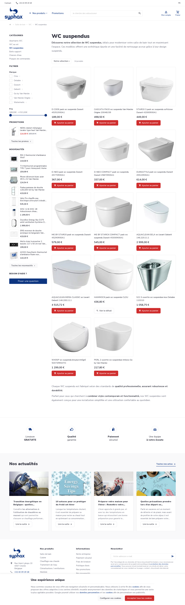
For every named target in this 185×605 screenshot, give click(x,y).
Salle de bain (20, 25)
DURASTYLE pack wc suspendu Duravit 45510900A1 (154, 173)
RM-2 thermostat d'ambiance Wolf (33, 156)
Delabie (18, 80)
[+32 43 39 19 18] (23, 3)
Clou (17, 76)
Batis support (15, 51)
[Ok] (173, 556)
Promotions (16, 122)
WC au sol (13, 44)
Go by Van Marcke (23, 93)
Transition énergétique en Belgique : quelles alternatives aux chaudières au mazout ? (28, 503)
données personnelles (90, 592)
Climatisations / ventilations (52, 568)
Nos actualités (23, 464)
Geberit (18, 89)
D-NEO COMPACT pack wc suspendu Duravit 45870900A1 (111, 173)
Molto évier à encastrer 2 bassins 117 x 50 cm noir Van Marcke (32, 243)
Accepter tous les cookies (139, 598)
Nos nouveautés (83, 573)
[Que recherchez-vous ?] (106, 13)
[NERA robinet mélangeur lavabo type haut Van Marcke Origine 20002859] (13, 131)
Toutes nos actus (164, 464)
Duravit (18, 85)
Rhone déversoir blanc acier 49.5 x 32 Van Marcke (32, 177)
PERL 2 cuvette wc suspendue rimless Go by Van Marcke (113, 361)
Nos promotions (83, 569)
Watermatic (20, 102)
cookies (135, 586)
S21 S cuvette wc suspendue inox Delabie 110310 (155, 299)
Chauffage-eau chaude (49, 561)
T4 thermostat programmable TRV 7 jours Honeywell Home (33, 167)
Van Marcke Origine (23, 98)
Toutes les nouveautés (23, 265)
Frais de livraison (83, 561)
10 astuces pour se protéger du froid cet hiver (71, 503)
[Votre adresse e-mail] (143, 556)
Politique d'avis (82, 565)
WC (30, 25)
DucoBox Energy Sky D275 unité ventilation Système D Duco (32, 222)
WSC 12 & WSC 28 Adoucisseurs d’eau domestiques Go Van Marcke (32, 211)
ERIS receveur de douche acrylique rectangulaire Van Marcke (32, 233)
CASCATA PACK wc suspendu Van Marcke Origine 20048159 (113, 111)
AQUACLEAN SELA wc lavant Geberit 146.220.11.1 (154, 236)
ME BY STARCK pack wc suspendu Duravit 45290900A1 (71, 236)
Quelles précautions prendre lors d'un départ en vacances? (156, 503)
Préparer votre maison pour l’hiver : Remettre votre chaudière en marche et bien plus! (113, 503)
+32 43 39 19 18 (21, 572)
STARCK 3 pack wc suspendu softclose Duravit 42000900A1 (154, 111)
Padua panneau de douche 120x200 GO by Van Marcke (32, 188)
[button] (38, 13)
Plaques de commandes (19, 58)
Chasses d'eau (15, 55)
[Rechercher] (140, 13)
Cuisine (43, 557)
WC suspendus (16, 48)
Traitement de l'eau (48, 565)
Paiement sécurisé (84, 558)
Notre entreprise (83, 554)
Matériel (43, 572)
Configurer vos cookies (110, 598)
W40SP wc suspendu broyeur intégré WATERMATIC (69, 361)
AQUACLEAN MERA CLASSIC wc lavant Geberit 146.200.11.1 (71, 299)
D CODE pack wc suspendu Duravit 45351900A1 (67, 111)
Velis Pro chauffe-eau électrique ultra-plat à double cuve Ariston (33, 200)
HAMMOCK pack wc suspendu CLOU (111, 297)
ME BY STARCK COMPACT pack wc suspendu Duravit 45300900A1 (111, 236)
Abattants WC (15, 41)
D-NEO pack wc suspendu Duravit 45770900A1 (67, 173)
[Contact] (7, 3)
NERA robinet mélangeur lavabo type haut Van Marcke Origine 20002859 (33, 129)
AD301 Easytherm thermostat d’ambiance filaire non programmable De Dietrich (33, 254)
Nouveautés (16, 149)
